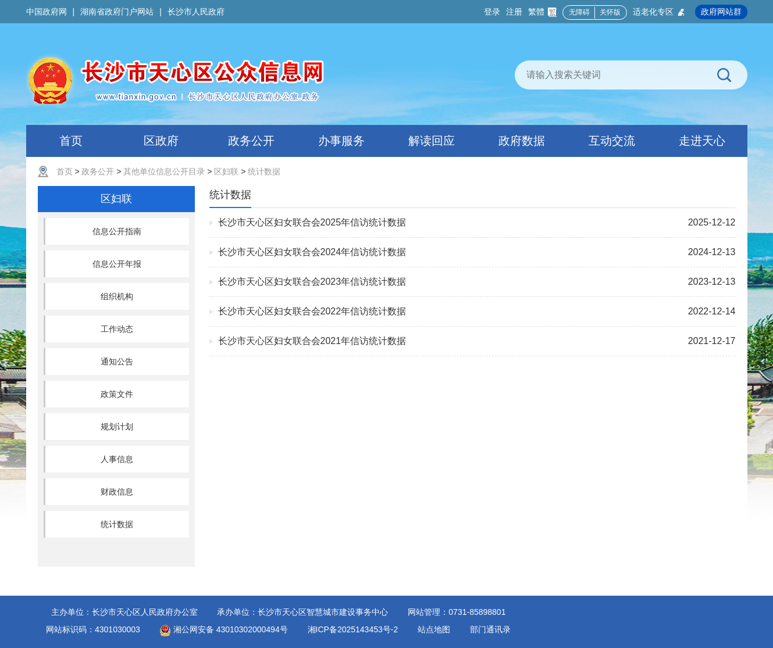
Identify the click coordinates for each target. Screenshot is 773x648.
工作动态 (117, 329)
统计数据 (264, 171)
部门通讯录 (490, 629)
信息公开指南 (116, 231)
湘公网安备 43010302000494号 (224, 629)
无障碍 (579, 12)
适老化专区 (659, 12)
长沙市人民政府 (196, 11)
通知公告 (117, 361)
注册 (514, 11)
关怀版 (610, 12)
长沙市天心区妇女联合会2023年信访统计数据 (312, 282)
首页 (64, 171)
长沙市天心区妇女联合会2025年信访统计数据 (312, 222)
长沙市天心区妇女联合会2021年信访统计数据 (312, 341)
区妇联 (226, 171)
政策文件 (117, 394)
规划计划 (117, 426)
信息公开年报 (116, 263)
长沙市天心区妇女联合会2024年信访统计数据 (312, 252)
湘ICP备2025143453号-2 (353, 629)
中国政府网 (46, 11)
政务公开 (97, 171)
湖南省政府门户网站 (117, 11)
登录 (492, 11)
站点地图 (434, 629)
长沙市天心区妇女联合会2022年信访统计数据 (312, 311)
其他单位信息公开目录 (164, 171)
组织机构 (117, 296)
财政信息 (117, 491)
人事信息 (117, 459)
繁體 (542, 12)
